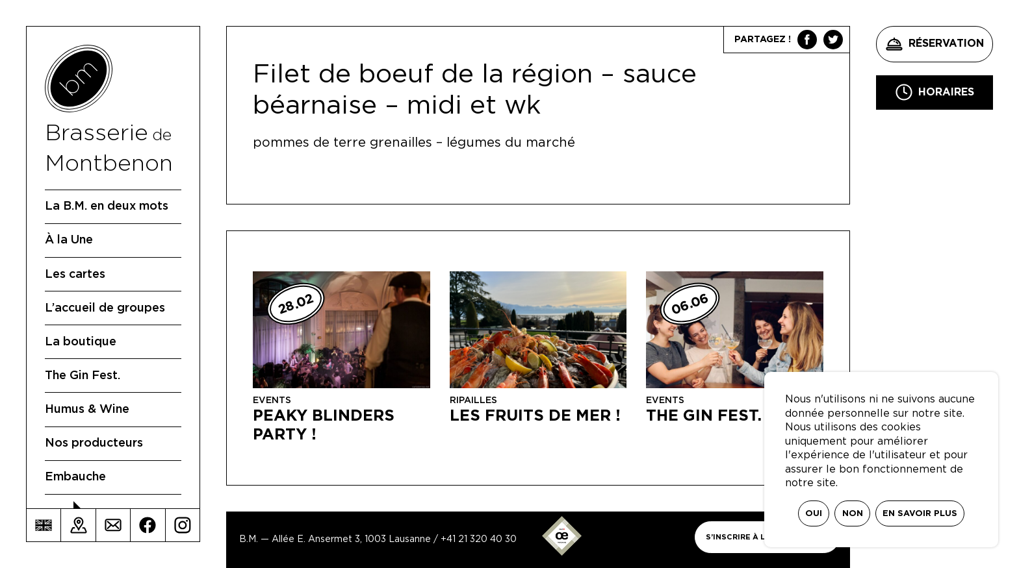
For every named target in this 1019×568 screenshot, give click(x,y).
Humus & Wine (87, 409)
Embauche (75, 477)
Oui (813, 514)
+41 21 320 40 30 (479, 539)
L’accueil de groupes (105, 308)
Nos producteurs (94, 443)
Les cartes (75, 274)
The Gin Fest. (82, 376)
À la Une (69, 240)
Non (852, 514)
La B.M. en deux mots (106, 206)
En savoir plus (920, 514)
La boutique (80, 342)
